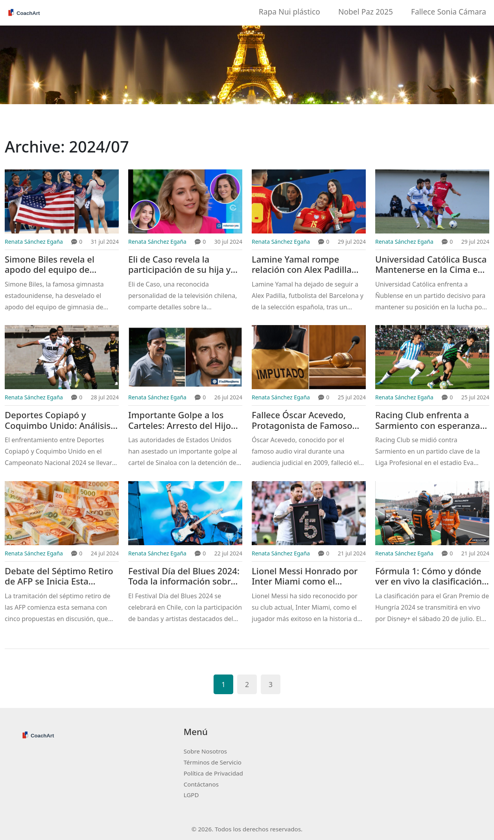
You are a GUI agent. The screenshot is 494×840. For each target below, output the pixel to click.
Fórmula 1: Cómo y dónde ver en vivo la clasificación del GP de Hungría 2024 (428, 576)
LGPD (191, 795)
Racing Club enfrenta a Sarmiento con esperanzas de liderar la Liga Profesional (429, 420)
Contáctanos (201, 784)
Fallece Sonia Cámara (448, 11)
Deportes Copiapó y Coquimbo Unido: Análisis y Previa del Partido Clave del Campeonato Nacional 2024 (61, 420)
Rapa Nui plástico (289, 11)
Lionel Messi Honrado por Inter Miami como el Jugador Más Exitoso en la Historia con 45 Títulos (305, 576)
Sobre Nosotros (205, 751)
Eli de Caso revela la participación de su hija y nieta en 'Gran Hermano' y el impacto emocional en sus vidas (182, 265)
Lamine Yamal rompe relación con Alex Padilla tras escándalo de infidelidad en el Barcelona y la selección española (306, 265)
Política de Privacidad (213, 773)
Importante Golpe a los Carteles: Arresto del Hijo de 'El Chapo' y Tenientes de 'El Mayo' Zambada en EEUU (185, 420)
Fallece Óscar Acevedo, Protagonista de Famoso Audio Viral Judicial (302, 420)
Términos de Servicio (212, 762)
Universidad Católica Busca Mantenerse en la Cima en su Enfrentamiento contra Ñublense (431, 265)
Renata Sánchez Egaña (34, 241)
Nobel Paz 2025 (365, 11)
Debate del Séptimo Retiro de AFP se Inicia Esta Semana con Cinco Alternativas (59, 576)
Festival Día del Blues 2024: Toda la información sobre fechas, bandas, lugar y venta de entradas (184, 576)
